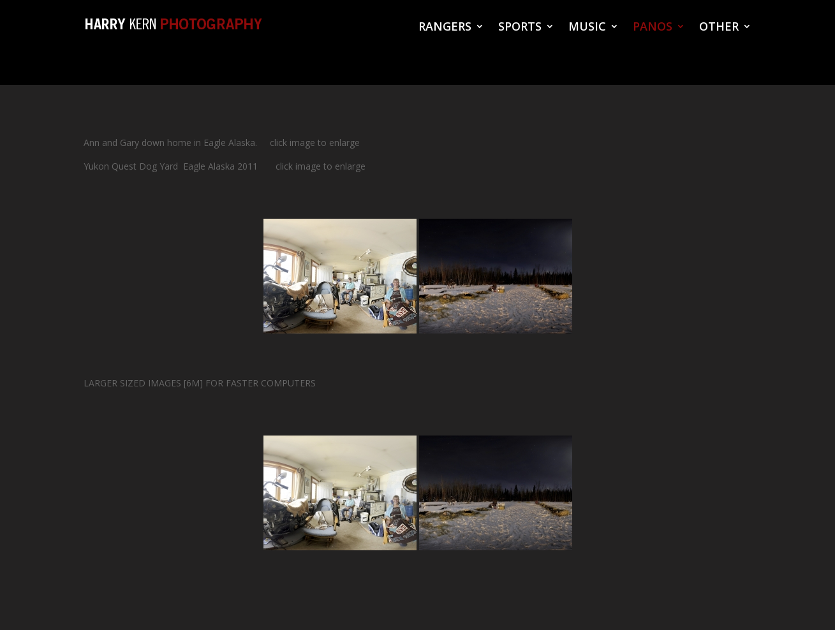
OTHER (719, 28)
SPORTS (520, 28)
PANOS (652, 28)
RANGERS (444, 28)
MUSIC (587, 28)
